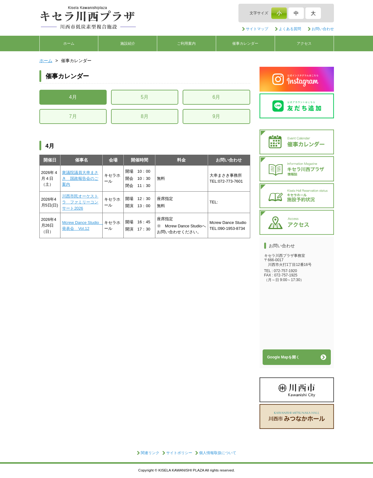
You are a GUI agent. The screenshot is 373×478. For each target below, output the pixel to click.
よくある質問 (290, 29)
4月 (73, 97)
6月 (216, 97)
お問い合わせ (323, 29)
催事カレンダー (245, 43)
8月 (145, 116)
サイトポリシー (179, 453)
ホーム (68, 43)
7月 (73, 116)
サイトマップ (257, 29)
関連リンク (150, 453)
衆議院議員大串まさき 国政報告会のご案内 (80, 178)
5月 (145, 97)
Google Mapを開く (283, 357)
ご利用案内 (186, 43)
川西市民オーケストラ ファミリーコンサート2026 (80, 202)
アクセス (304, 43)
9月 (216, 116)
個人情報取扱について (217, 453)
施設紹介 (127, 43)
